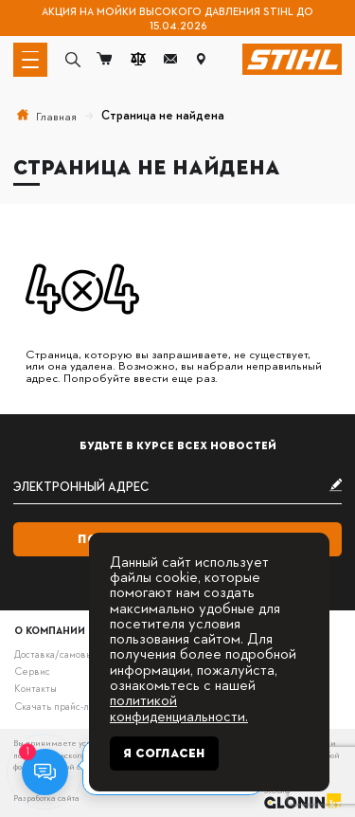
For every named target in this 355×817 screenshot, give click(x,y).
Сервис (32, 670)
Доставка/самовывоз (60, 653)
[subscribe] (178, 486)
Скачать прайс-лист (59, 706)
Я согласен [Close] (164, 753)
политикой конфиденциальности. (179, 706)
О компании (49, 630)
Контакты (35, 688)
